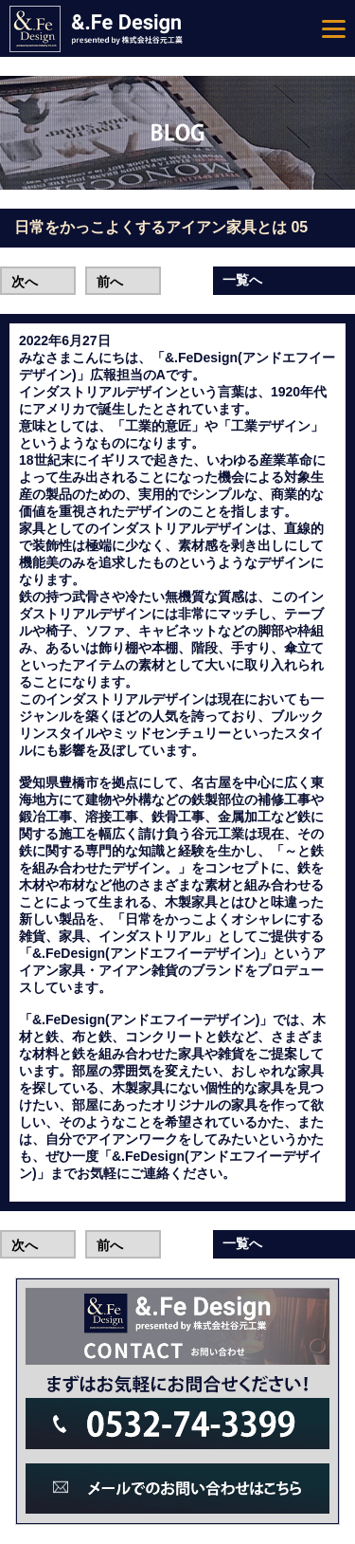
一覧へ (242, 279)
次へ (24, 281)
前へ (110, 281)
